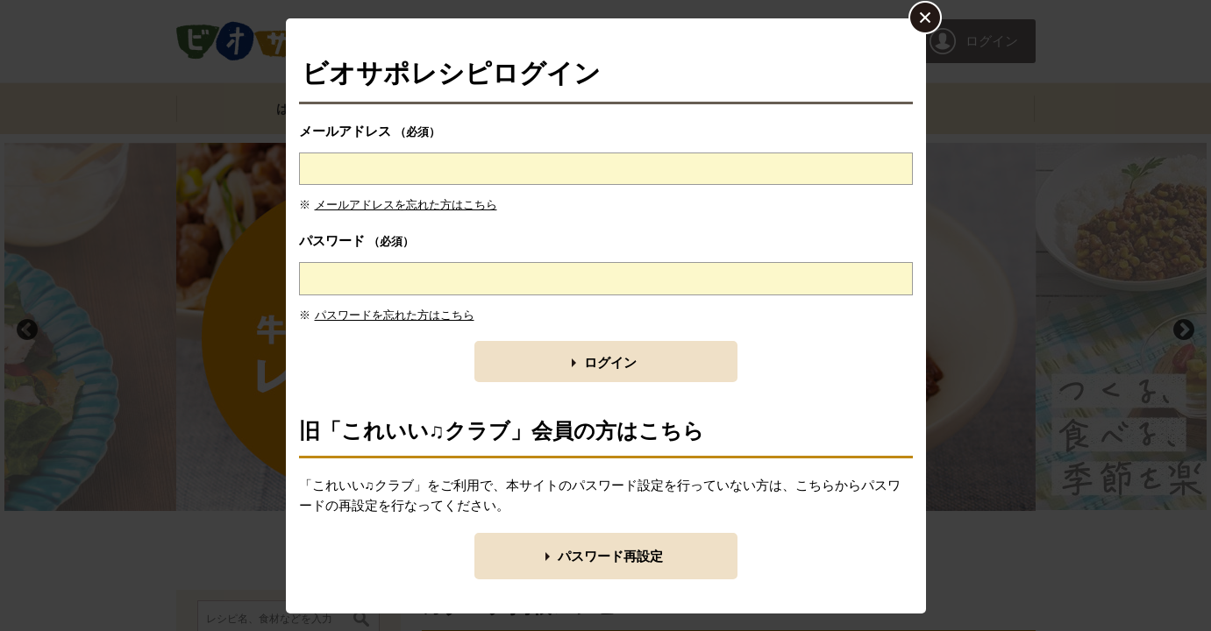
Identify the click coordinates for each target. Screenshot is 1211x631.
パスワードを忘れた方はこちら (394, 315)
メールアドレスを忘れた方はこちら (406, 204)
